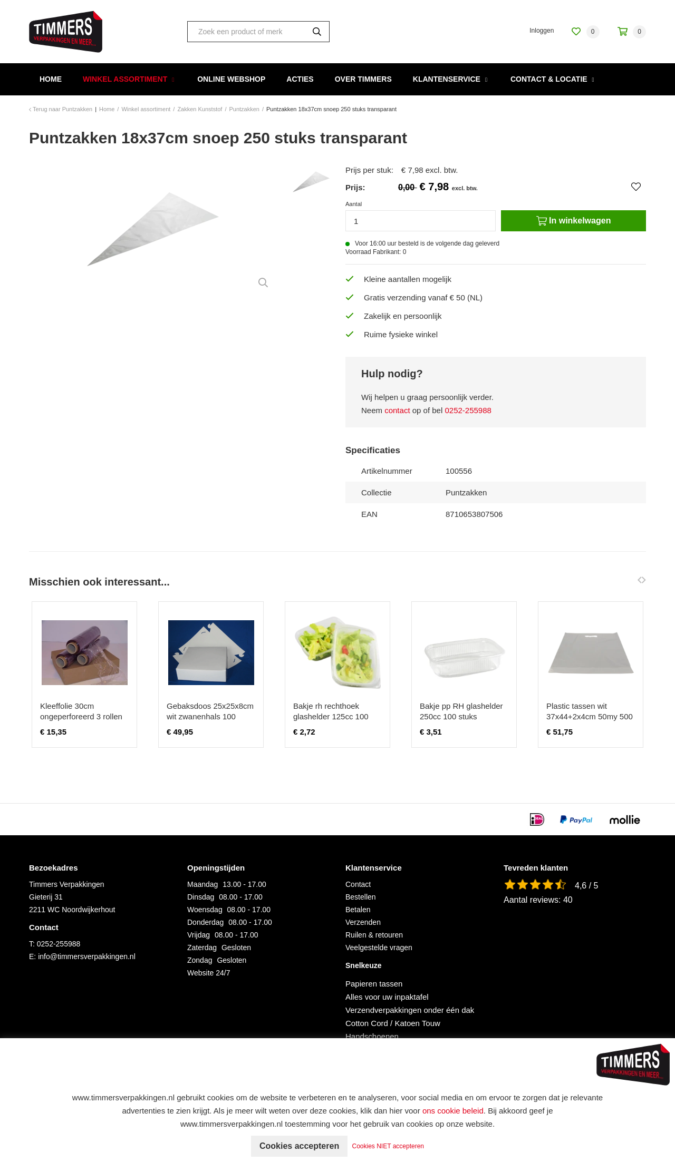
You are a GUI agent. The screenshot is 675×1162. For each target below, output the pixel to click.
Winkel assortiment (125, 79)
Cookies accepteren (299, 1145)
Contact (358, 884)
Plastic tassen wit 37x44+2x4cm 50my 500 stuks (589, 716)
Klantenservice (446, 79)
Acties (299, 79)
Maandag (202, 884)
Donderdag (205, 922)
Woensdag (205, 909)
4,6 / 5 (586, 885)
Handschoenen (372, 1036)
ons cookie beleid (453, 1110)
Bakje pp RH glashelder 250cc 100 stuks (461, 711)
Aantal (353, 204)
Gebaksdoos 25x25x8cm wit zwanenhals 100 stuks (210, 716)
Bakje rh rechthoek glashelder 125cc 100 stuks (331, 716)
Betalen (357, 909)
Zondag (199, 960)
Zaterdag (202, 947)
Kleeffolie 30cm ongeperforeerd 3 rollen (81, 711)
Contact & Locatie (548, 79)
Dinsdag (200, 897)
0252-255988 (468, 410)
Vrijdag (198, 935)
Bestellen (360, 897)
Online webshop (231, 79)
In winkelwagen (573, 220)
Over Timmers (363, 79)
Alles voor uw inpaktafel (387, 996)
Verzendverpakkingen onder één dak (409, 1009)
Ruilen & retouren (374, 935)
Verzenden (363, 922)
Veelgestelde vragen (378, 947)
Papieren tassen (373, 983)
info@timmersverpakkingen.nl (87, 956)
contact (397, 410)
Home (51, 79)
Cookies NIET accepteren (388, 1146)
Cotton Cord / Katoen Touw (392, 1023)
